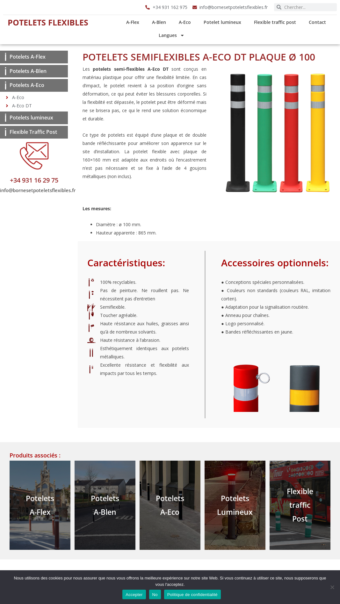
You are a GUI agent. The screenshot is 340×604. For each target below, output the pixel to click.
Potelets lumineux (31, 117)
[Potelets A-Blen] (6, 71)
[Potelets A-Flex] (6, 57)
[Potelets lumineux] (6, 118)
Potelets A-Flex (28, 56)
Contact (317, 22)
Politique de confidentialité (192, 594)
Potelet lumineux (222, 22)
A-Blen (159, 22)
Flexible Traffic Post (33, 131)
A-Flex (132, 22)
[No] (332, 587)
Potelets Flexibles (48, 22)
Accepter (134, 594)
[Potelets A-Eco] (6, 86)
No (155, 594)
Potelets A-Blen (28, 71)
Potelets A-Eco (27, 85)
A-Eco (185, 22)
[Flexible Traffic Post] (6, 132)
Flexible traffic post (275, 22)
